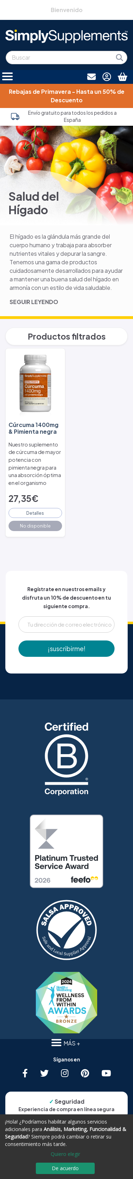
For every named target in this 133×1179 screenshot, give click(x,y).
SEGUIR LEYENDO (34, 301)
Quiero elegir (65, 1154)
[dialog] (66, 1146)
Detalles (35, 513)
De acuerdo (65, 1168)
